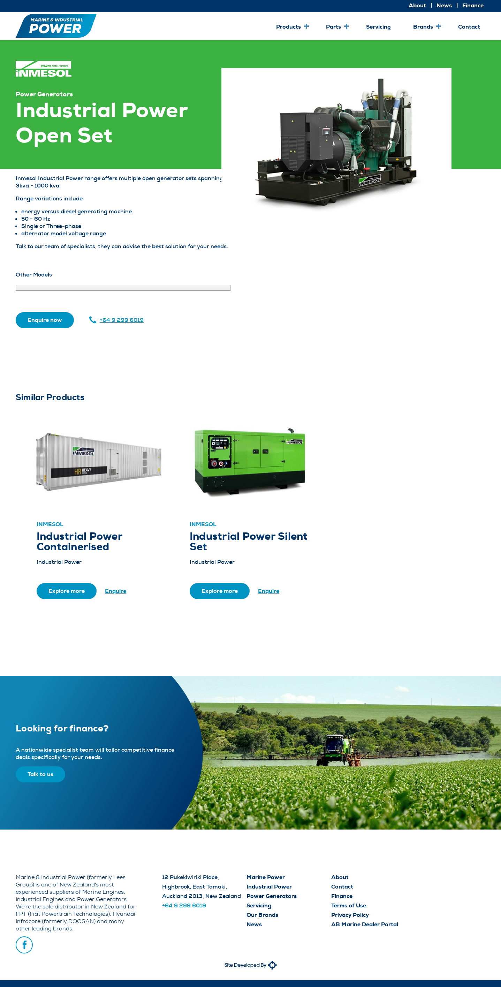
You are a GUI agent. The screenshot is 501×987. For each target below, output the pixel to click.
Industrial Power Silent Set (249, 541)
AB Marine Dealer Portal (364, 924)
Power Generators (271, 896)
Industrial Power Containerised (79, 541)
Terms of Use (348, 905)
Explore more (66, 591)
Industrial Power (269, 886)
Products (288, 26)
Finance (473, 5)
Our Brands (262, 915)
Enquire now (45, 320)
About (417, 5)
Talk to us (40, 774)
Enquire (115, 591)
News (444, 5)
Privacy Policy (350, 915)
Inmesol (50, 524)
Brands (423, 26)
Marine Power (265, 877)
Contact (469, 26)
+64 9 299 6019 (122, 320)
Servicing (378, 26)
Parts (333, 26)
